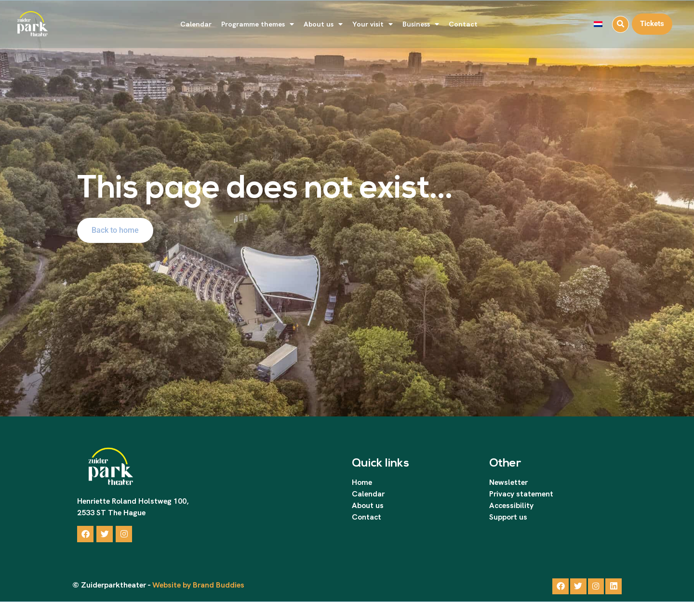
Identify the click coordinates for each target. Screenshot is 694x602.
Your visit (372, 24)
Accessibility (511, 505)
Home (362, 482)
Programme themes (257, 24)
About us (323, 24)
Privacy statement (521, 494)
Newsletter (508, 482)
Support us (508, 517)
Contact (463, 23)
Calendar (196, 23)
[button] (620, 24)
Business (420, 24)
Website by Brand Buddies (197, 585)
